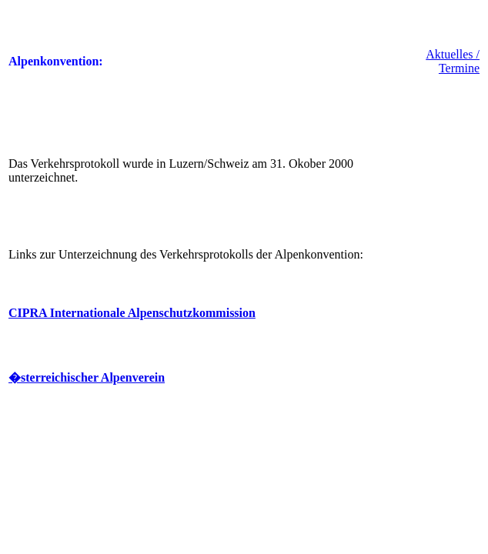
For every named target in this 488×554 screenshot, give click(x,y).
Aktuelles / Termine (453, 61)
